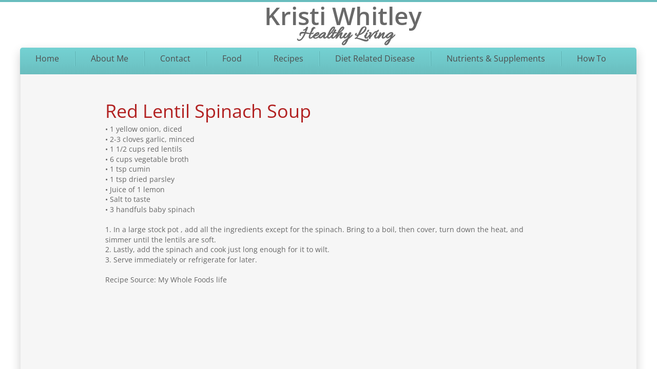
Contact (175, 58)
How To (591, 58)
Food (232, 58)
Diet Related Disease (375, 58)
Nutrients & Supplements (496, 58)
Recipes (288, 58)
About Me (109, 58)
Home (47, 58)
